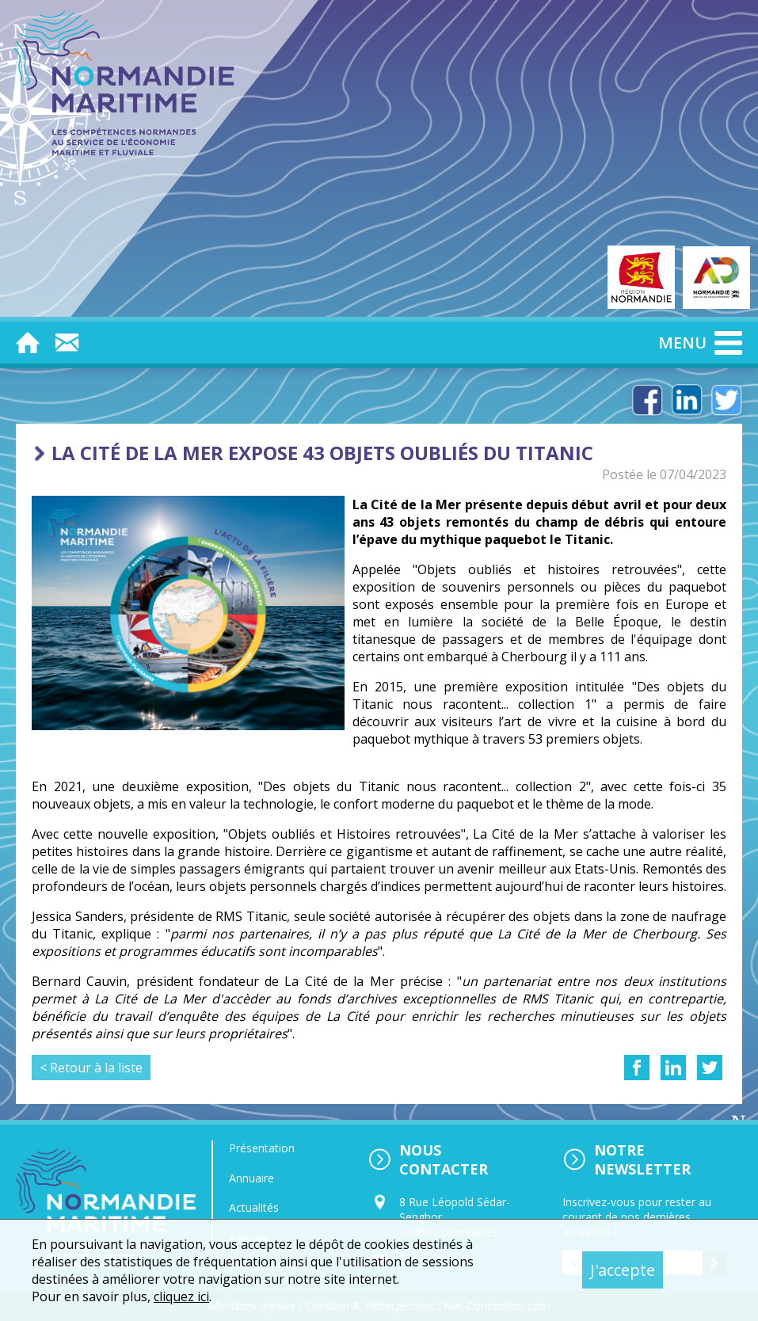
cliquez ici (181, 1296)
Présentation (262, 1147)
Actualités (254, 1207)
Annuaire (251, 1178)
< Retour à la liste (91, 1067)
